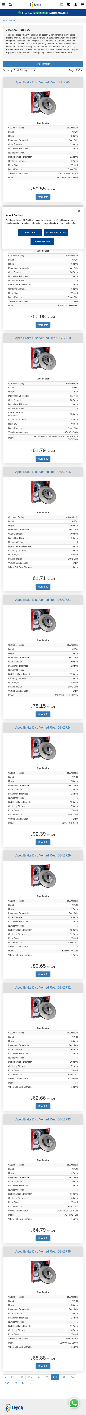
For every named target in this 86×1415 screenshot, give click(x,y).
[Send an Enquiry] (68, 5)
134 (38, 1377)
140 (15, 1383)
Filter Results (43, 63)
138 (72, 1377)
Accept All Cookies (56, 232)
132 (21, 1377)
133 (30, 1377)
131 (13, 1377)
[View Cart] (82, 5)
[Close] (79, 211)
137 (63, 1377)
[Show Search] (10, 5)
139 (7, 1383)
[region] (43, 228)
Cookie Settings (42, 241)
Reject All (30, 232)
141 (24, 1383)
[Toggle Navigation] (3, 5)
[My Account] (75, 5)
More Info (43, 197)
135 (46, 1377)
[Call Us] (61, 5)
